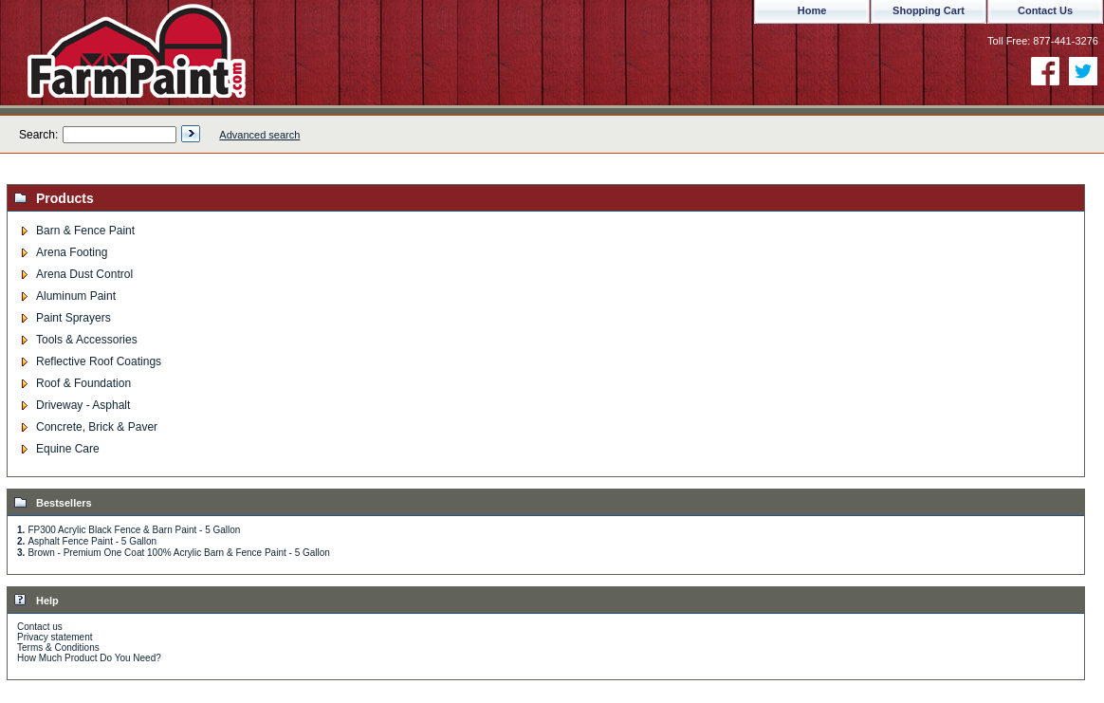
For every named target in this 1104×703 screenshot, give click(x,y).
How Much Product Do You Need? (89, 658)
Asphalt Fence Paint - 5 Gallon (92, 541)
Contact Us (1045, 10)
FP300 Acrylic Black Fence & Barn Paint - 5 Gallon (134, 530)
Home (812, 10)
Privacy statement (54, 637)
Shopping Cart (928, 10)
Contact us (40, 626)
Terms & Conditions (58, 647)
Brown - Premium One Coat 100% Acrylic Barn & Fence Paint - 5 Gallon (178, 552)
